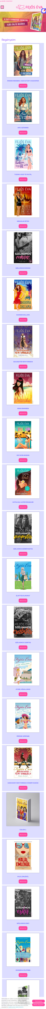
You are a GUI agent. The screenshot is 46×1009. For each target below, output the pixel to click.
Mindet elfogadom (38, 1004)
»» (32, 969)
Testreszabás (38, 1001)
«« (13, 969)
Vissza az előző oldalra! (14, 986)
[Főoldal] (28, 7)
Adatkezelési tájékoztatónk (15, 1007)
